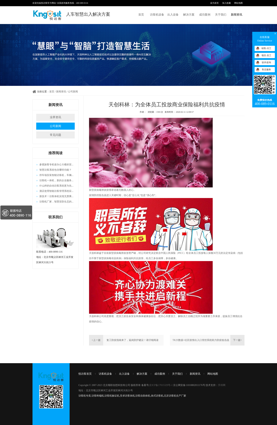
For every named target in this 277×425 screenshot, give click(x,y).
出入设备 (173, 14)
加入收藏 (226, 3)
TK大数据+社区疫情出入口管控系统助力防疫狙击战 (201, 340)
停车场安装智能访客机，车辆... (56, 175)
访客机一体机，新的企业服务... (56, 180)
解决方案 (189, 14)
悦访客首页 (85, 373)
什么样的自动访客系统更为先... (56, 185)
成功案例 (204, 14)
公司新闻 (73, 91)
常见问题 (55, 134)
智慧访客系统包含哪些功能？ (55, 170)
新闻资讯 (236, 14)
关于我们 (220, 14)
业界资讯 (55, 117)
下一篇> (237, 340)
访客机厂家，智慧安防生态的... (56, 201)
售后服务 (266, 69)
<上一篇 (96, 340)
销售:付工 (266, 48)
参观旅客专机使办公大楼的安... (56, 164)
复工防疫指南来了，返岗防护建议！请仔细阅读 (132, 340)
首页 (141, 14)
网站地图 (238, 3)
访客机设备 (157, 14)
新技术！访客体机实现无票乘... (56, 196)
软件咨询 (266, 62)
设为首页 (214, 3)
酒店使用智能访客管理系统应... (56, 191)
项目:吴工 (266, 55)
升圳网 (221, 385)
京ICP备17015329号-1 (160, 385)
